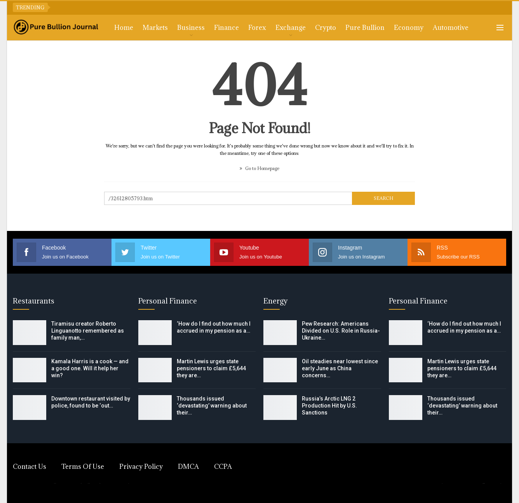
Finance (226, 27)
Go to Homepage (259, 168)
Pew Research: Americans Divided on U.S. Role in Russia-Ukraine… (341, 331)
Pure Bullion (365, 27)
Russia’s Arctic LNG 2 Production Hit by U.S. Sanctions (329, 405)
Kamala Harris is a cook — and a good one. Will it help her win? (90, 368)
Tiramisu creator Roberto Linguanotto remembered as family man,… (87, 331)
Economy (408, 27)
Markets (155, 27)
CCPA (223, 466)
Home (123, 27)
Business (191, 27)
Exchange (290, 27)
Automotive (450, 27)
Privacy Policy (141, 466)
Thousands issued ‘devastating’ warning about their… (212, 405)
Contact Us (29, 466)
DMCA (188, 466)
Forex (257, 27)
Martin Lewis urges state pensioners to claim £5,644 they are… (211, 368)
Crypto (325, 27)
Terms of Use (82, 466)
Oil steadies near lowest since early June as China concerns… (340, 368)
